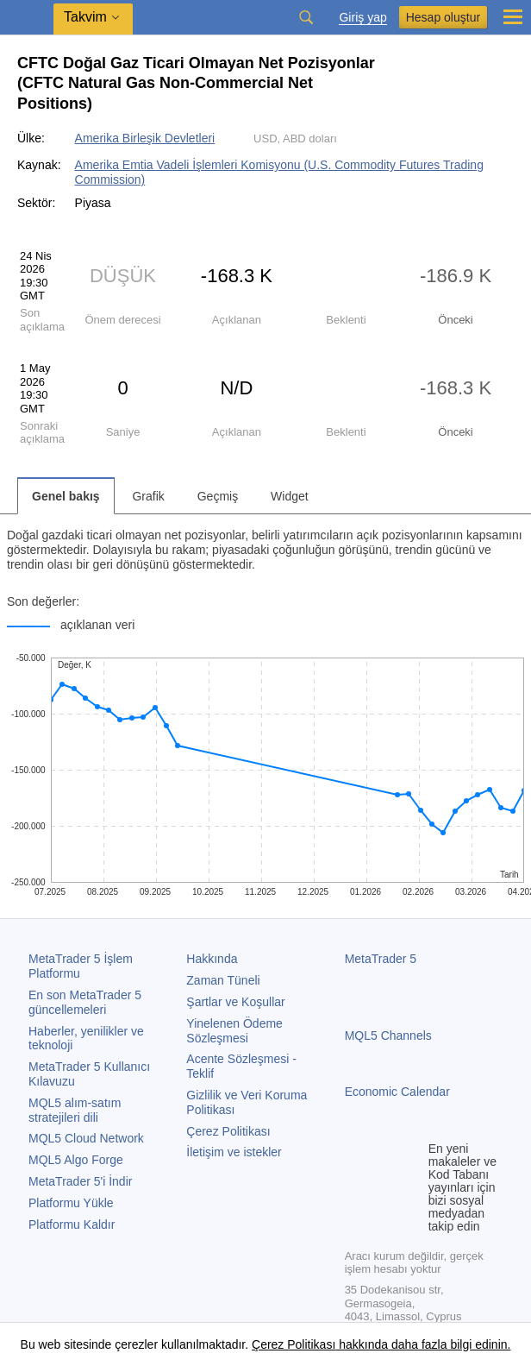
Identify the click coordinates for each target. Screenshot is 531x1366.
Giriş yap (362, 17)
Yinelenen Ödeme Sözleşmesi (234, 1031)
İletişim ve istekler (233, 1152)
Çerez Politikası (228, 1131)
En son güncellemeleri (84, 1002)
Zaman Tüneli (222, 980)
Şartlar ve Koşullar (235, 1002)
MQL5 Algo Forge (75, 1160)
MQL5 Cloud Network (86, 1138)
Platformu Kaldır (71, 1224)
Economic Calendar (397, 1091)
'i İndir (80, 1181)
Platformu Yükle (71, 1203)
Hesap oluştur (443, 17)
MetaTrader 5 (381, 959)
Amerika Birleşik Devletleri (145, 138)
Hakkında (211, 959)
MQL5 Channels (388, 1035)
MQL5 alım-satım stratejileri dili (74, 1110)
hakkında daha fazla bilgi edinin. (422, 1344)
